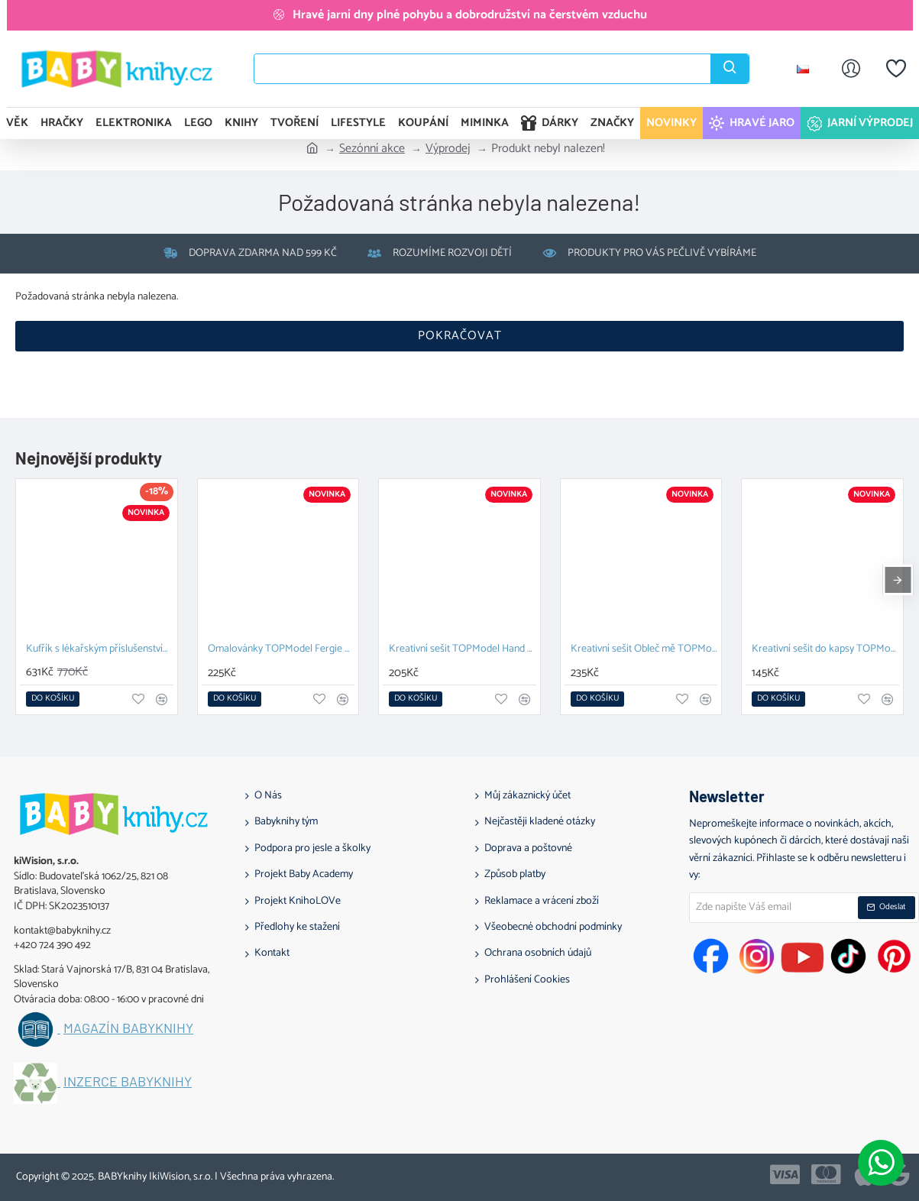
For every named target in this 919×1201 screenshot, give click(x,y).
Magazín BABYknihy (128, 1028)
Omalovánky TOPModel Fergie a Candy (281, 650)
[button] (52, 699)
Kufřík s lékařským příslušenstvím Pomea (99, 650)
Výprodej (448, 149)
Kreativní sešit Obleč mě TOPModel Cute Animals (644, 650)
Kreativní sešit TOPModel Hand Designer (462, 650)
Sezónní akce (372, 149)
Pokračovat (460, 335)
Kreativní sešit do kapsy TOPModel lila (825, 650)
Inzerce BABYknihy (127, 1081)
